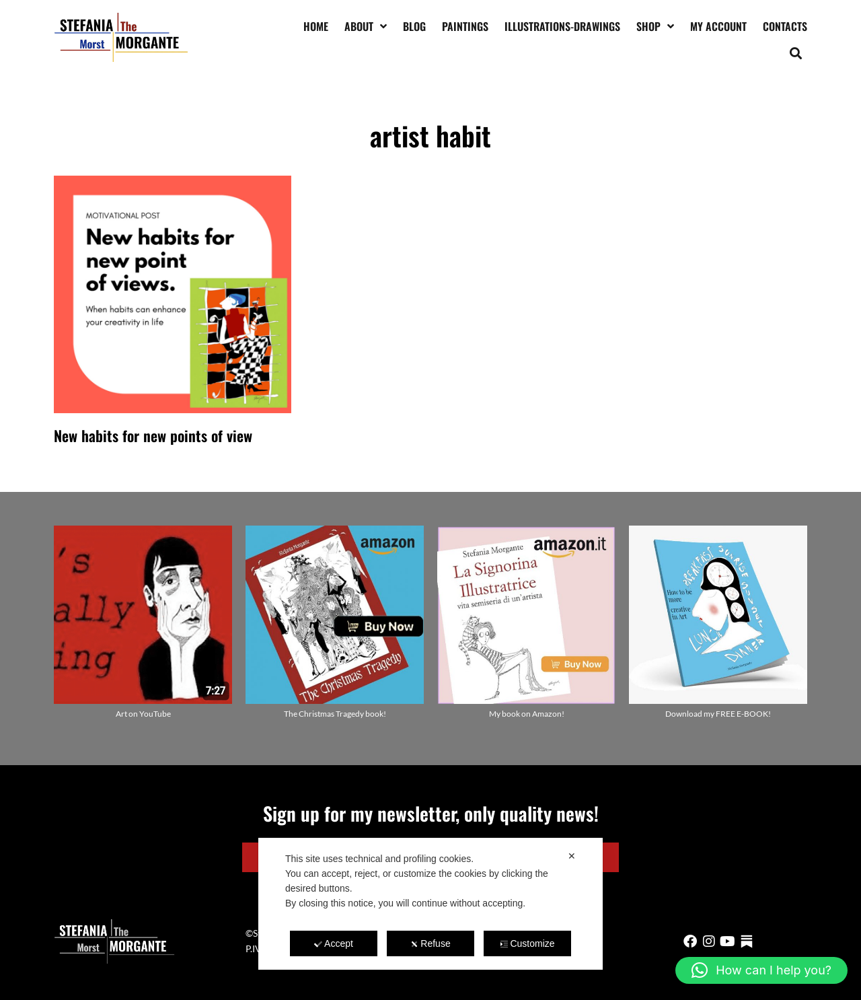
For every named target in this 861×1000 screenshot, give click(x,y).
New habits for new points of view (153, 435)
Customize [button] (527, 943)
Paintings (465, 26)
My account (718, 26)
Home (315, 26)
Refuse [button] (430, 943)
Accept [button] (333, 943)
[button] (796, 53)
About (365, 26)
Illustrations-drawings (562, 26)
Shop (655, 26)
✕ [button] (572, 856)
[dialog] (430, 904)
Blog (414, 26)
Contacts (785, 26)
